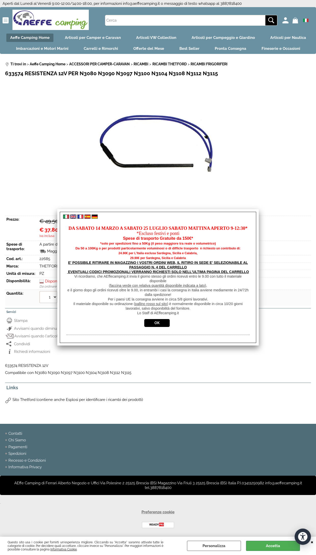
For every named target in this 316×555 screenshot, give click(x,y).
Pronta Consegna (230, 48)
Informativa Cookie (63, 549)
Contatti (15, 433)
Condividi (22, 344)
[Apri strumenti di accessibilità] (303, 537)
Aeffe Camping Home (30, 37)
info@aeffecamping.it (141, 3)
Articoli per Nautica (288, 37)
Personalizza (214, 546)
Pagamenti (17, 447)
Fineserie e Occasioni (281, 48)
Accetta (273, 546)
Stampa (20, 320)
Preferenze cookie (158, 512)
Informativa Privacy (25, 467)
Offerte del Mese (148, 48)
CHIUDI (312, 541)
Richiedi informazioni (32, 351)
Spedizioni (17, 453)
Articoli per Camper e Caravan (93, 37)
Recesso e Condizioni (27, 460)
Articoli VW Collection (156, 37)
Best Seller (189, 48)
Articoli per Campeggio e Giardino (223, 37)
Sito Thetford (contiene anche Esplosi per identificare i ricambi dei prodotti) (77, 399)
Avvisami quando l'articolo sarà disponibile (51, 336)
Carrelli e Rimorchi (101, 48)
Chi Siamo (17, 440)
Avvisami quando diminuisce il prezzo (46, 328)
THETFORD (49, 266)
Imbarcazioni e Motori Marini (42, 48)
